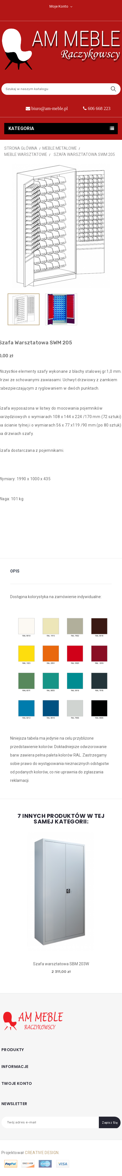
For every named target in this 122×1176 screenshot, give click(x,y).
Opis (14, 571)
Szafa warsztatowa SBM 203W (61, 964)
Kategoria (21, 128)
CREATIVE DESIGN (41, 1152)
